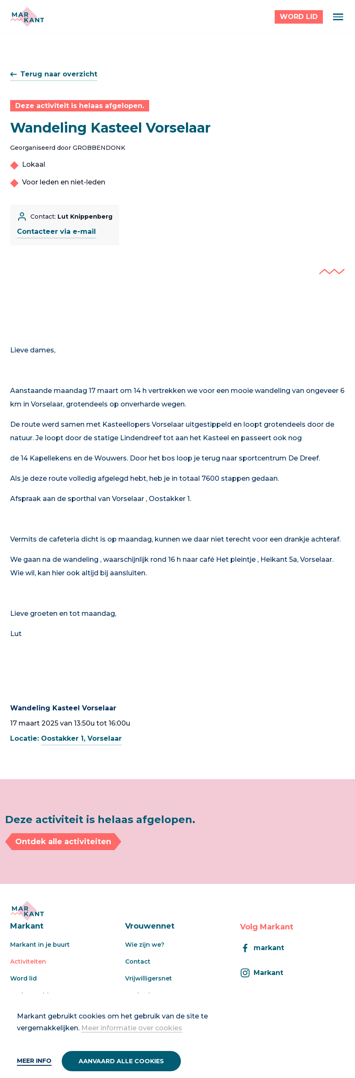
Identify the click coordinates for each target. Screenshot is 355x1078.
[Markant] (27, 17)
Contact (137, 961)
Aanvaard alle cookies (121, 1061)
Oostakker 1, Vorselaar (81, 738)
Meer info (34, 1060)
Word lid (23, 978)
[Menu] (338, 17)
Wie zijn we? (144, 944)
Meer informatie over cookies (131, 1028)
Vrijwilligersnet (148, 978)
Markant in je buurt (40, 944)
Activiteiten (28, 961)
